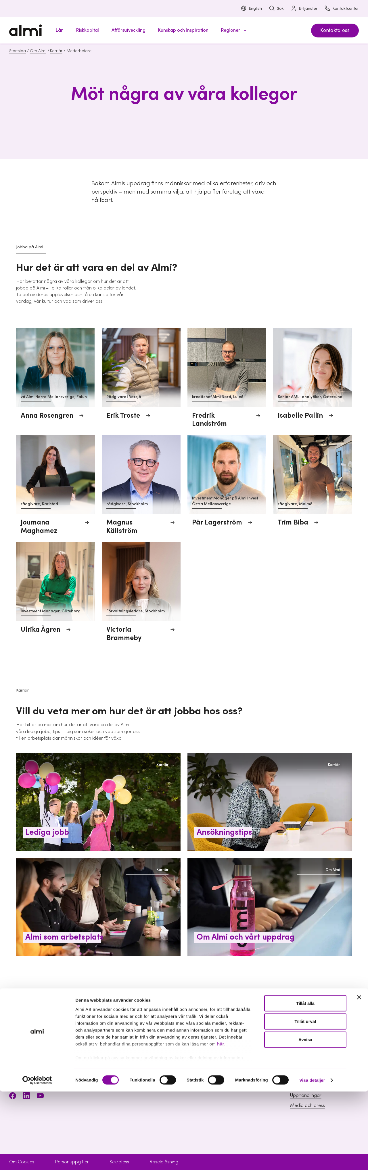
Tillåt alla (305, 1081)
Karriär (56, 51)
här (220, 1122)
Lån (142, 1054)
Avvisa (305, 1118)
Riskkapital (149, 1065)
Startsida (17, 51)
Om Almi (38, 51)
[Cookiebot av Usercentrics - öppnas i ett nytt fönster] (37, 1158)
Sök (276, 8)
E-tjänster (304, 8)
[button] (232, 30)
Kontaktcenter (341, 8)
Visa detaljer (312, 1158)
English (251, 8)
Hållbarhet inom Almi (311, 1065)
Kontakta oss (335, 30)
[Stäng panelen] (359, 1076)
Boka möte (225, 1054)
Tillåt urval (305, 1099)
